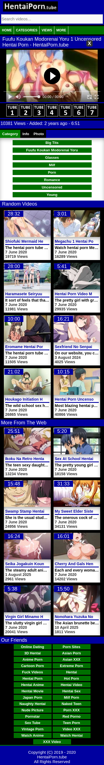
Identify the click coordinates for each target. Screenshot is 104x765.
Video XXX (71, 729)
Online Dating (32, 647)
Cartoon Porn (32, 666)
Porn (52, 172)
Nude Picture (32, 710)
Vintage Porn (33, 729)
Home (7, 30)
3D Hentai (32, 653)
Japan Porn (32, 697)
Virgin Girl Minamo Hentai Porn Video (39, 616)
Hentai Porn (33, 678)
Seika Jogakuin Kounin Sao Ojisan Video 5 (44, 564)
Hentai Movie (32, 691)
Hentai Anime (32, 685)
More (61, 30)
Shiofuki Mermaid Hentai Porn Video (38, 241)
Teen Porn (71, 723)
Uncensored (52, 187)
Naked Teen (71, 704)
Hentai (71, 672)
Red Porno (72, 716)
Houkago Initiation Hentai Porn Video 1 (40, 399)
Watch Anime (32, 735)
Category (10, 134)
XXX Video (52, 742)
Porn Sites (71, 647)
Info (26, 134)
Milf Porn (71, 697)
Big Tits (52, 143)
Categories (26, 30)
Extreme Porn (71, 666)
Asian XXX (71, 659)
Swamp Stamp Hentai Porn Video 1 (37, 511)
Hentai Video (71, 685)
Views (46, 30)
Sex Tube (32, 723)
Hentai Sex (71, 691)
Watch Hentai (71, 735)
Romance (52, 180)
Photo (38, 134)
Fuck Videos (32, 672)
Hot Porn (71, 678)
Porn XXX (71, 710)
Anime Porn (33, 659)
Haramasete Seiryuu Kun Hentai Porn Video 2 (46, 294)
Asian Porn (71, 653)
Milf (52, 165)
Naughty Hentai (32, 704)
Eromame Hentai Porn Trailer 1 (33, 347)
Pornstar (32, 716)
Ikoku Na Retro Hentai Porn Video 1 (37, 459)
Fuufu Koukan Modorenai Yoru (52, 150)
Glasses (52, 157)
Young (52, 195)
